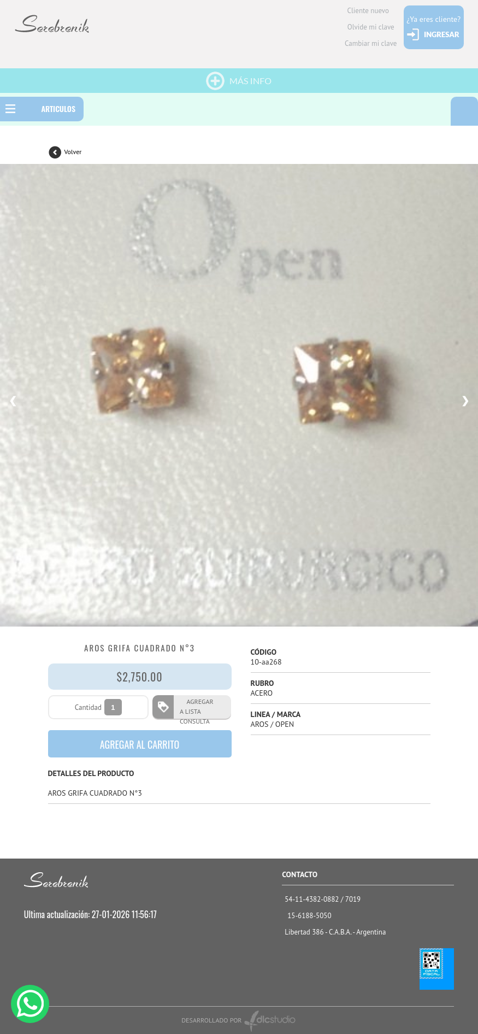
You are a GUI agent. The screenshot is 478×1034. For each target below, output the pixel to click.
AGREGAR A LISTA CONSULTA (197, 708)
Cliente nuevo (368, 10)
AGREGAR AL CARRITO (140, 744)
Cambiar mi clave (371, 43)
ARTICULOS (58, 108)
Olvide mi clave (370, 27)
